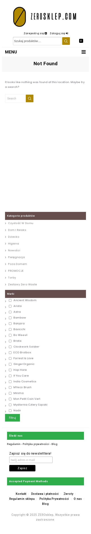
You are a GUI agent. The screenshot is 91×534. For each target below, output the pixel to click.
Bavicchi (17, 329)
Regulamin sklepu (22, 498)
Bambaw (17, 318)
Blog (54, 444)
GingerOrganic (22, 364)
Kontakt (21, 493)
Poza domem (17, 264)
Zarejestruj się (34, 33)
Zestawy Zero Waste (22, 284)
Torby (12, 278)
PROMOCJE (16, 271)
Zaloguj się (58, 33)
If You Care (19, 376)
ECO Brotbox (20, 352)
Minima (16, 393)
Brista (15, 341)
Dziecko (13, 237)
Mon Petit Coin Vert (24, 399)
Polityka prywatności (36, 444)
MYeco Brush (20, 387)
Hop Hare (18, 370)
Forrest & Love (21, 358)
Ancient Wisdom (22, 300)
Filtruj (12, 417)
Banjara (17, 323)
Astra (15, 312)
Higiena (13, 243)
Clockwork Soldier (24, 347)
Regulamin (14, 444)
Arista (15, 306)
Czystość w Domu (20, 223)
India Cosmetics (22, 381)
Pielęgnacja (16, 257)
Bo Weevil (18, 335)
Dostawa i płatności (45, 493)
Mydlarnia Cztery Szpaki (28, 405)
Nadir (15, 410)
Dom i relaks (17, 230)
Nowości (14, 250)
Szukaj (66, 41)
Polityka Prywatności (54, 498)
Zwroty (68, 493)
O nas (78, 498)
